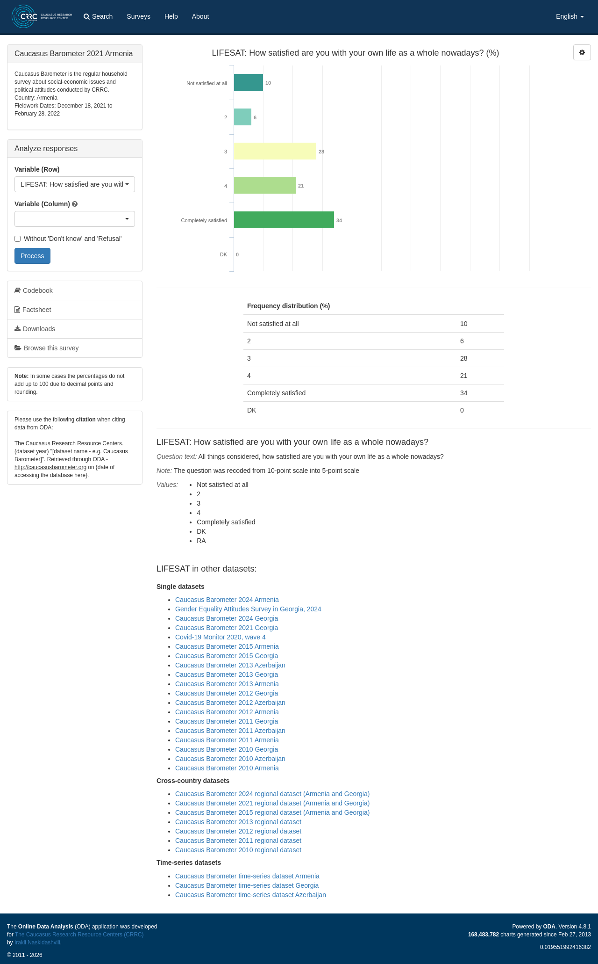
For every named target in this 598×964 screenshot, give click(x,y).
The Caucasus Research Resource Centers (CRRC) (79, 934)
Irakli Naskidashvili (37, 942)
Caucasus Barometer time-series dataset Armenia (247, 876)
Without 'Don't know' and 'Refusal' (67, 238)
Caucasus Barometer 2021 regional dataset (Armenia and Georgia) (272, 803)
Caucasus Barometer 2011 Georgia (226, 721)
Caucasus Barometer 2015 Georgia (226, 656)
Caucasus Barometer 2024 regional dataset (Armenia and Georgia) (272, 793)
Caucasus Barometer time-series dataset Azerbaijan (250, 895)
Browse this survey (46, 348)
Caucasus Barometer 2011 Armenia (227, 740)
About (200, 16)
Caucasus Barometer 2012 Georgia (226, 693)
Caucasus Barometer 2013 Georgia (226, 674)
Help (171, 16)
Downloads (34, 329)
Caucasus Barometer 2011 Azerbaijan (230, 730)
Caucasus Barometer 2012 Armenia (227, 712)
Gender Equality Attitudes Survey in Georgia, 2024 (248, 609)
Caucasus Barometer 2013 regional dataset (238, 822)
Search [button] (98, 16)
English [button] (570, 16)
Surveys (138, 16)
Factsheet (32, 309)
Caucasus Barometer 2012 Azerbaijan (230, 702)
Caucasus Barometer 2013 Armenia (227, 684)
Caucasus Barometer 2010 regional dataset (238, 850)
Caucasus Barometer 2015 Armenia (227, 646)
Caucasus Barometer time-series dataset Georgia (247, 885)
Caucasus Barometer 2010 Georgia (226, 749)
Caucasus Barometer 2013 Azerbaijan (230, 665)
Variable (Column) (42, 204)
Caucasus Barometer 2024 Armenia (227, 599)
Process (32, 256)
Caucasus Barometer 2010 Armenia (227, 768)
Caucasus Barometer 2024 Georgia (226, 618)
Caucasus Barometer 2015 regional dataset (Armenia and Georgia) (272, 812)
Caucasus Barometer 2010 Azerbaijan (230, 758)
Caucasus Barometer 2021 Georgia (226, 627)
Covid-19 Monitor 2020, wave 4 (220, 637)
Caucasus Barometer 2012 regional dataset (238, 831)
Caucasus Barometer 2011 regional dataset (238, 840)
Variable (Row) (36, 169)
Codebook (33, 290)
